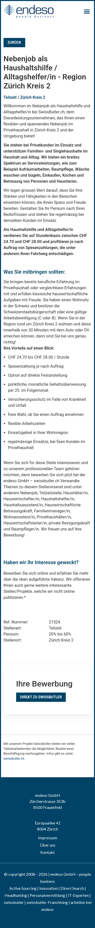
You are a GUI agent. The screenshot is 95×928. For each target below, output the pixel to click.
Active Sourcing (23, 888)
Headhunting (16, 895)
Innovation (48, 888)
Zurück (14, 42)
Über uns (47, 845)
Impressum (47, 837)
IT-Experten (78, 895)
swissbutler (14, 902)
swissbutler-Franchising (47, 902)
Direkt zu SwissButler (41, 697)
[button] (87, 11)
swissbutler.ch (14, 758)
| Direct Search (71, 888)
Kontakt (47, 852)
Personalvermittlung (47, 895)
